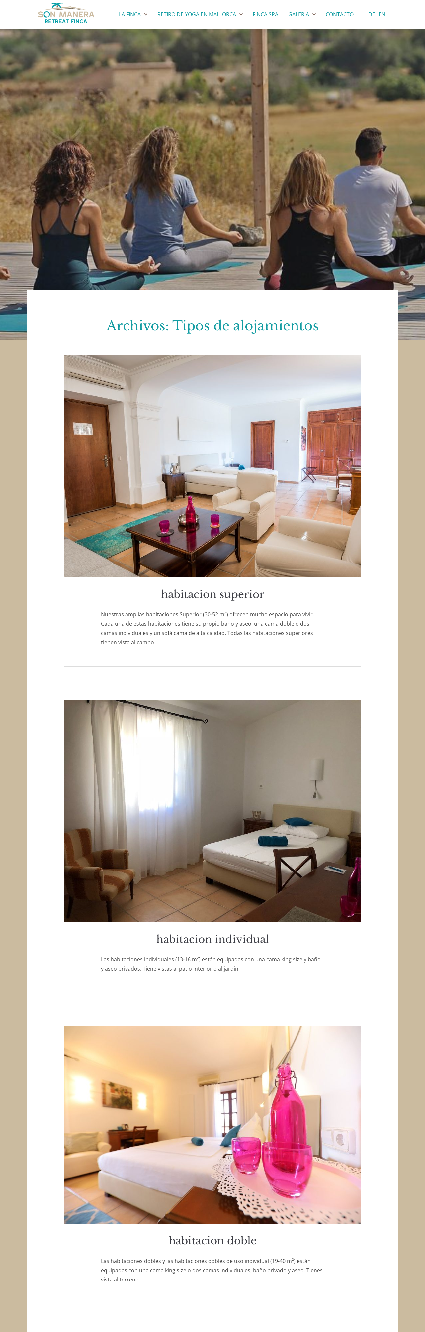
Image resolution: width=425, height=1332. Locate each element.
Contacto (340, 14)
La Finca (130, 14)
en (382, 14)
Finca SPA (265, 14)
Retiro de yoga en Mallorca (196, 14)
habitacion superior (212, 594)
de (371, 14)
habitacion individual (212, 939)
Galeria (298, 14)
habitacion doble (213, 1240)
